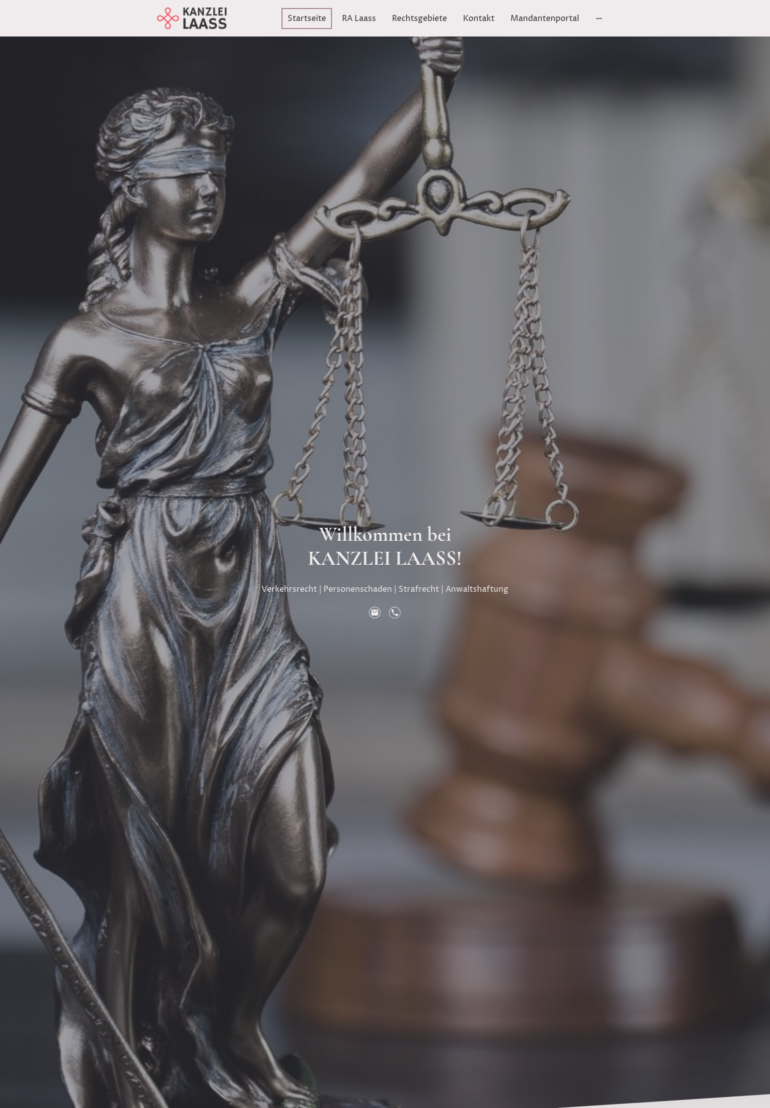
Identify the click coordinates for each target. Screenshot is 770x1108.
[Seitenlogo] (191, 18)
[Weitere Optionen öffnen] (599, 18)
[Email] (375, 613)
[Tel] (395, 613)
